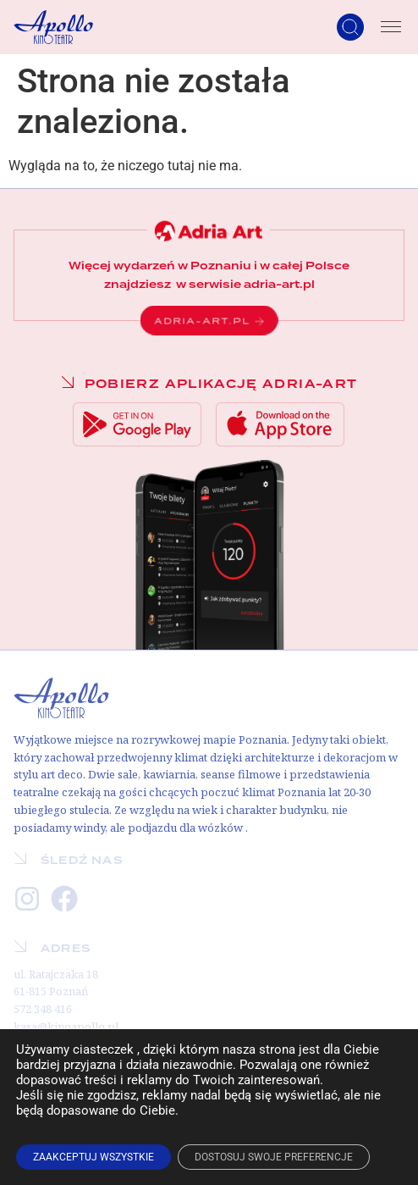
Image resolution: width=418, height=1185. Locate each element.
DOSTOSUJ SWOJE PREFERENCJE (274, 1157)
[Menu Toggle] (390, 27)
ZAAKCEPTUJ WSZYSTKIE (93, 1157)
